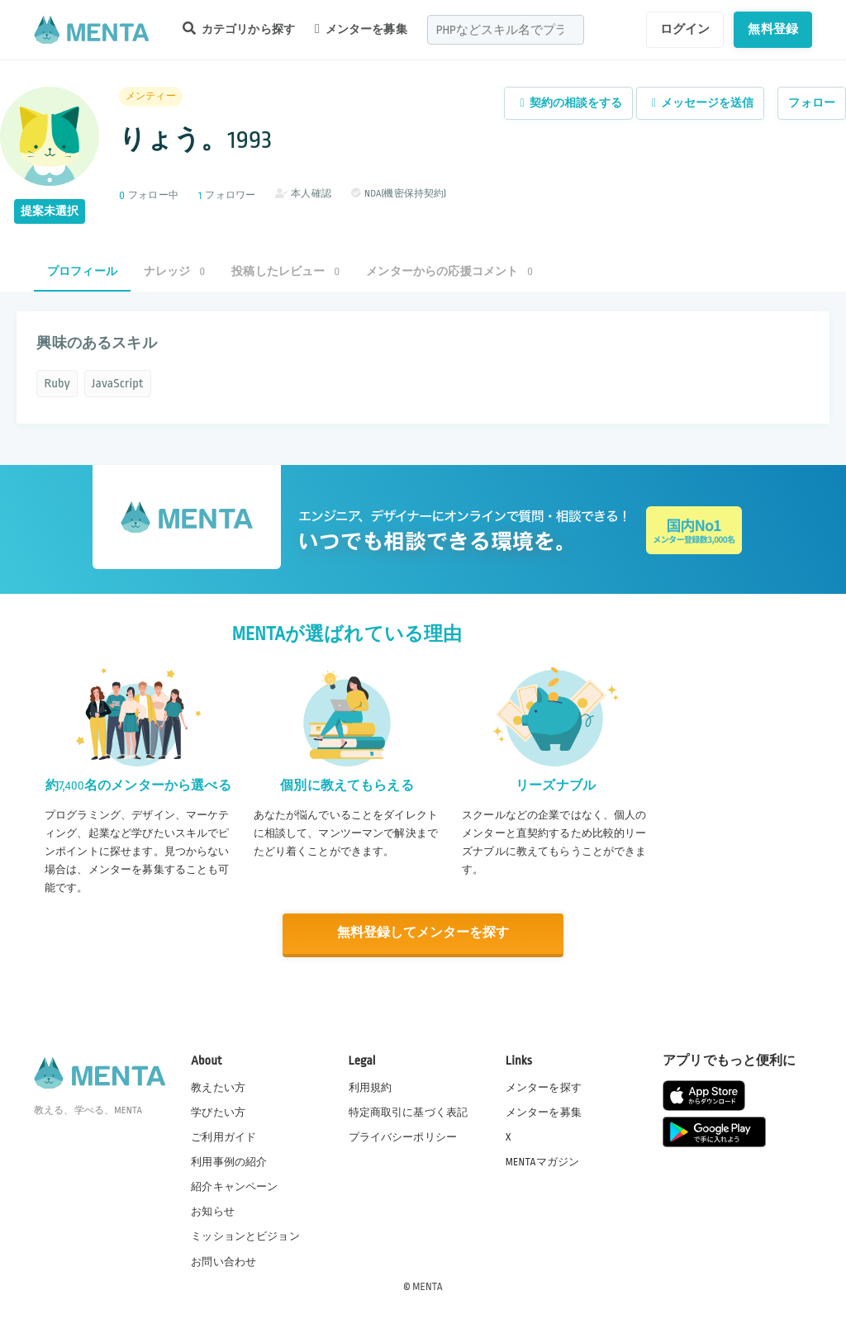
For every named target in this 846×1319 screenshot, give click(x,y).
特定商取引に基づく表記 (408, 1111)
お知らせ (213, 1211)
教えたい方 (218, 1086)
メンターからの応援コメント (449, 271)
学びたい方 (218, 1111)
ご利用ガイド (223, 1136)
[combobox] (505, 30)
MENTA (427, 1285)
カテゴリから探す (239, 28)
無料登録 (773, 29)
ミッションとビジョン (245, 1235)
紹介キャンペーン (234, 1186)
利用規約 (370, 1086)
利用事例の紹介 (229, 1161)
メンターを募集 (361, 29)
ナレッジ (174, 271)
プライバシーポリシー (403, 1136)
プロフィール (82, 271)
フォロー (811, 103)
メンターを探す (544, 1086)
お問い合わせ (223, 1260)
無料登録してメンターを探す (423, 933)
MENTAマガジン (542, 1161)
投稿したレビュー (285, 271)
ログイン (685, 29)
